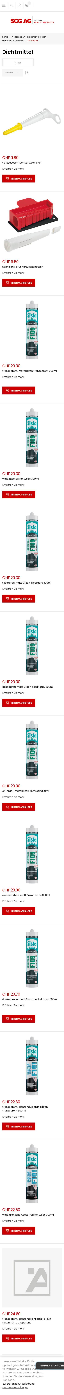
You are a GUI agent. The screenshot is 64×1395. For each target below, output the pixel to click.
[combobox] (12, 72)
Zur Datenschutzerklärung (18, 1384)
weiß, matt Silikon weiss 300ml (20, 479)
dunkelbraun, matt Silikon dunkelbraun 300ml (29, 999)
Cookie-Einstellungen (15, 1387)
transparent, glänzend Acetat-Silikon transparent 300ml (25, 1108)
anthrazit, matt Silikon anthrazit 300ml (25, 791)
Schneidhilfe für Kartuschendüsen (22, 267)
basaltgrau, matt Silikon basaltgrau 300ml (27, 687)
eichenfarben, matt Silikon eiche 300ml (26, 895)
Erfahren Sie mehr (13, 169)
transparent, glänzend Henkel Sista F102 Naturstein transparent (26, 1320)
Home (5, 37)
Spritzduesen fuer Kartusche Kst (21, 162)
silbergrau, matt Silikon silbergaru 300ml (26, 583)
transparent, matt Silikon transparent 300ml (29, 371)
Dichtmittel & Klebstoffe (13, 40)
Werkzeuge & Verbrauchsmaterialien (29, 37)
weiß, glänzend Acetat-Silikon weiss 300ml (28, 1215)
